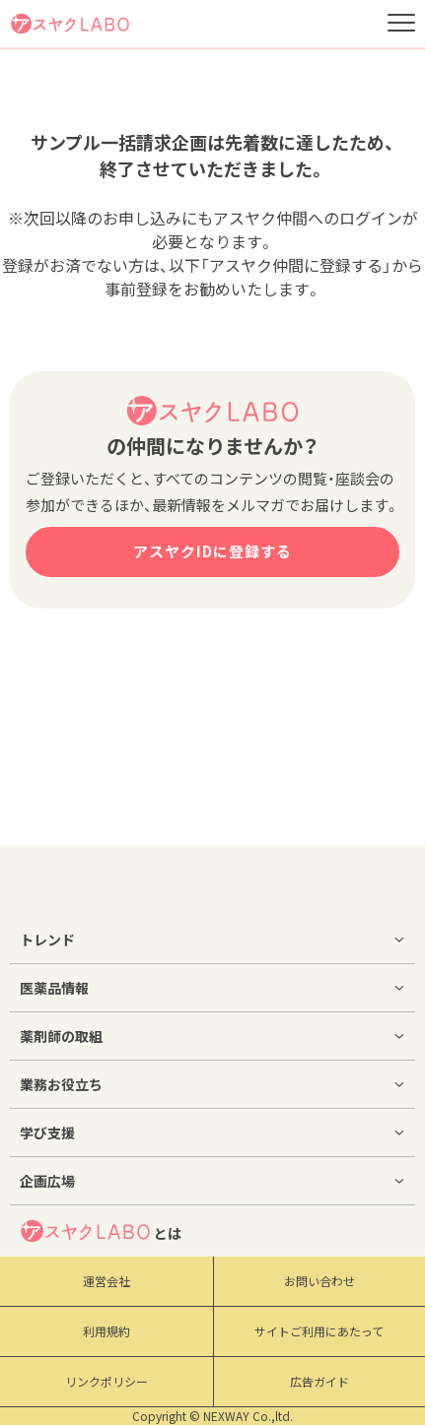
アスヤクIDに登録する (212, 551)
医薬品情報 (54, 988)
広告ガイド (319, 1382)
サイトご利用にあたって (319, 1331)
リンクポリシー (106, 1382)
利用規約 (106, 1331)
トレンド (47, 939)
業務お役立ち (61, 1084)
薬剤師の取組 (61, 1036)
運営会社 (106, 1281)
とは (100, 1231)
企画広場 (47, 1181)
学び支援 (47, 1132)
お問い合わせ (319, 1281)
